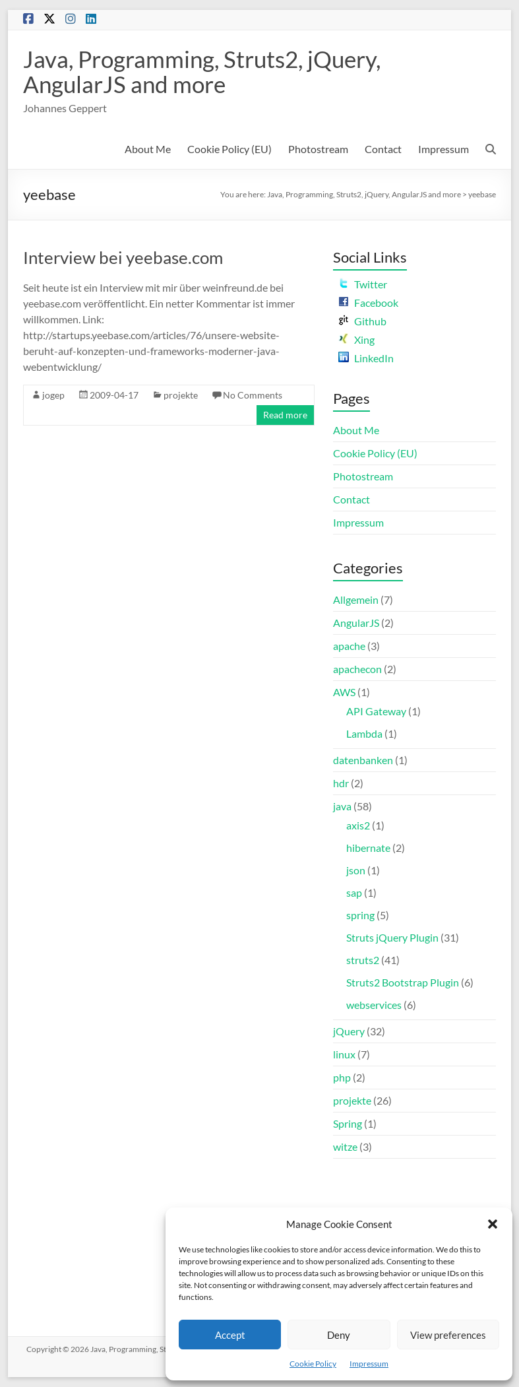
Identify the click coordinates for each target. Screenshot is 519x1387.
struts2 (362, 959)
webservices (374, 1004)
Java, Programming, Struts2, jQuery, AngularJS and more (208, 71)
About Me (148, 149)
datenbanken (363, 760)
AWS (344, 692)
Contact (383, 149)
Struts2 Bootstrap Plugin (402, 982)
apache (349, 645)
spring (360, 915)
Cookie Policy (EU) (229, 149)
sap (354, 892)
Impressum (369, 1364)
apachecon (357, 668)
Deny (338, 1335)
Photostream (318, 149)
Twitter (362, 284)
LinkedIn (366, 358)
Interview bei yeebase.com (123, 257)
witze (345, 1146)
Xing (356, 339)
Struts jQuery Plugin (392, 937)
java (342, 806)
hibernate (368, 847)
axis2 (358, 825)
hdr (341, 783)
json (355, 870)
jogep (53, 395)
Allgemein (356, 599)
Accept (230, 1335)
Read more (285, 414)
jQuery (349, 1031)
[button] (492, 1224)
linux (344, 1054)
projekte (181, 395)
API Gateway (376, 711)
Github (362, 321)
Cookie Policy (313, 1364)
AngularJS (356, 622)
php (342, 1077)
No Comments (252, 395)
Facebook (368, 302)
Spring (347, 1123)
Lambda (364, 733)
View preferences (448, 1335)
